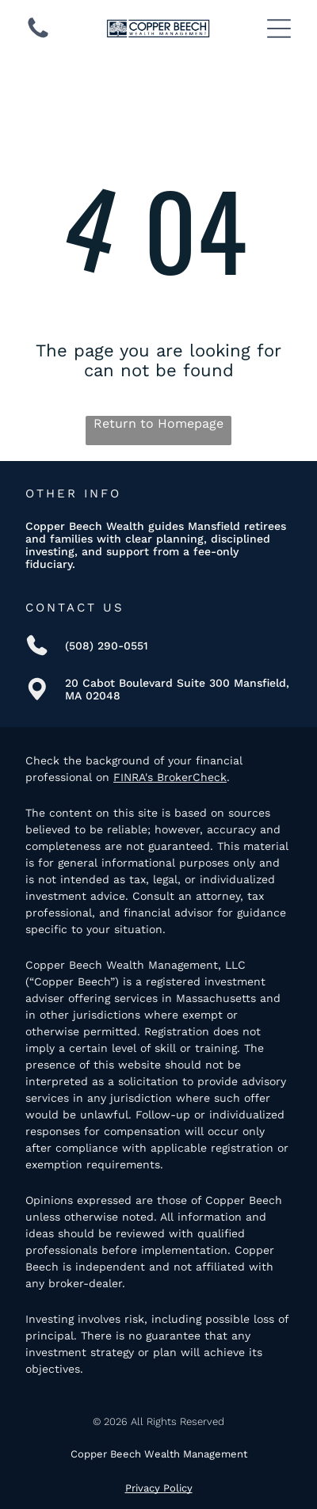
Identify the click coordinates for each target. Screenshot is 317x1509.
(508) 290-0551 (106, 645)
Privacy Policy (159, 1488)
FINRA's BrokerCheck (170, 777)
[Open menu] (279, 28)
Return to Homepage (158, 423)
